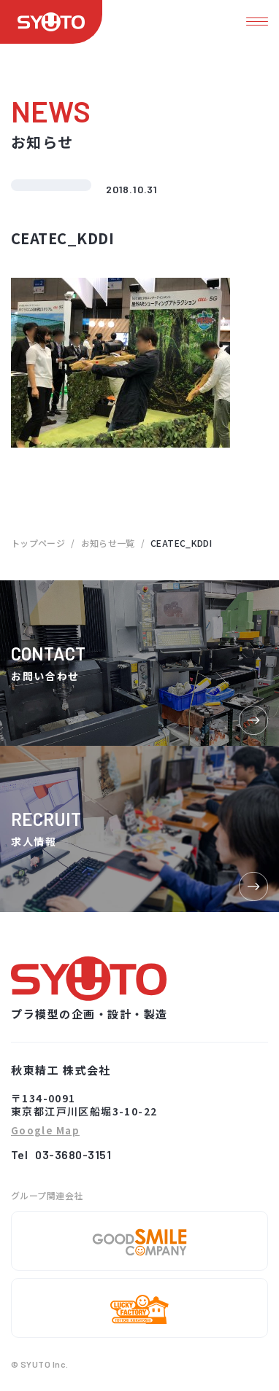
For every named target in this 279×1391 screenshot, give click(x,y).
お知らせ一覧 (108, 543)
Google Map (45, 1131)
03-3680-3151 (73, 1154)
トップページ (38, 543)
